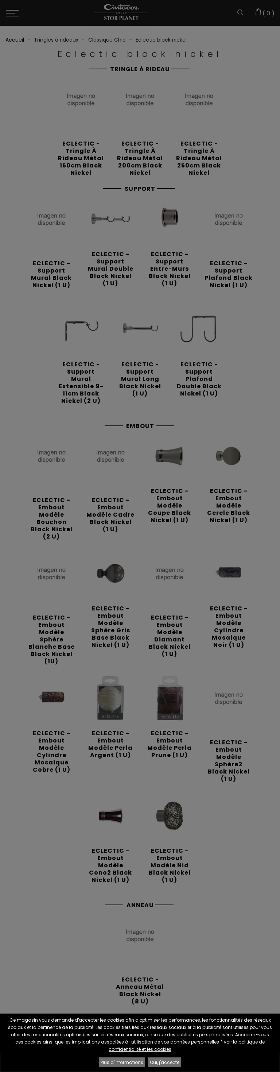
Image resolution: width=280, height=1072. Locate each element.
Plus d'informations (122, 1062)
